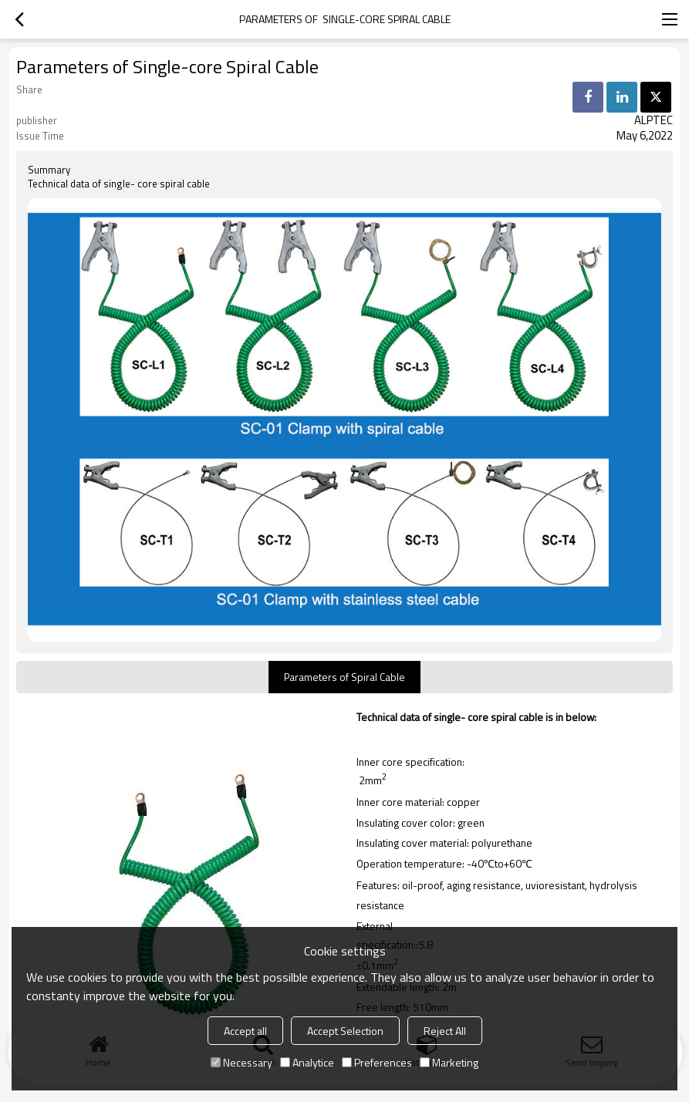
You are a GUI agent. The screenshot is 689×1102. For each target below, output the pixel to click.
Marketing (449, 1062)
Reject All (445, 1031)
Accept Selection (345, 1031)
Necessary (241, 1062)
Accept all (245, 1031)
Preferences (377, 1062)
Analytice (307, 1062)
